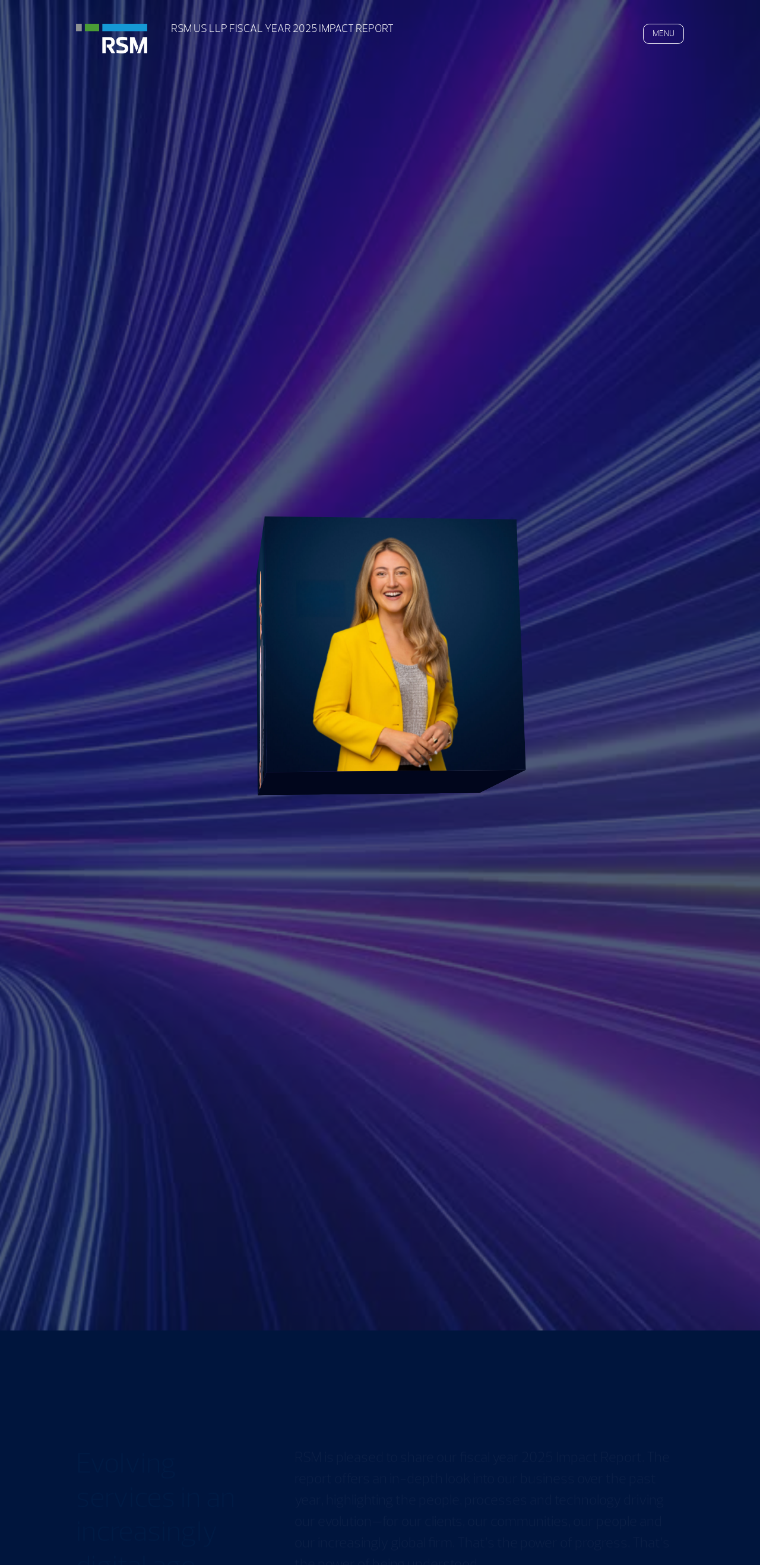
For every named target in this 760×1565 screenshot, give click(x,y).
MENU (663, 33)
